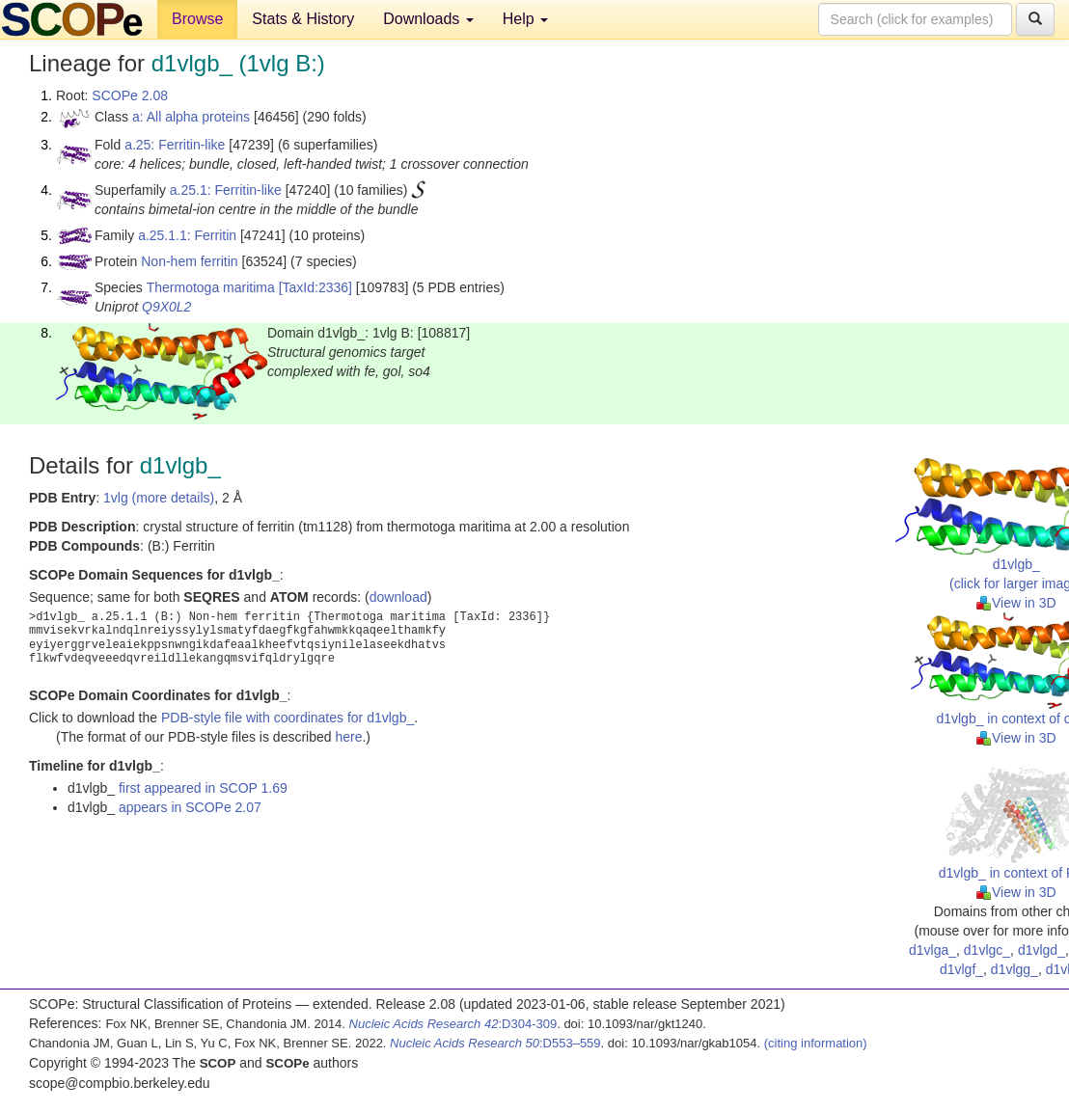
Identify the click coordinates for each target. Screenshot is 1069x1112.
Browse (197, 19)
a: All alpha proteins (191, 116)
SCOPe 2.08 (130, 95)
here (348, 737)
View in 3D (1016, 602)
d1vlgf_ (961, 969)
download (398, 597)
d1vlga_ (932, 950)
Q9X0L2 (166, 306)
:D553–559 (495, 1043)
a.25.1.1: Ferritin (187, 235)
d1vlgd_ (1041, 950)
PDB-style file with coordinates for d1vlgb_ (287, 717)
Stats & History (303, 19)
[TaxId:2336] (315, 287)
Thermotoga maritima (211, 287)
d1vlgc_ (987, 950)
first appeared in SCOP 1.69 (203, 788)
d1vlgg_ (1014, 969)
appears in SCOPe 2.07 (190, 807)
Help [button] (525, 19)
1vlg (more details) (158, 497)
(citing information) (815, 1043)
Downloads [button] (428, 19)
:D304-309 (453, 1024)
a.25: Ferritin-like (174, 144)
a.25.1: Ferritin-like (226, 190)
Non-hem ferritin (189, 261)
